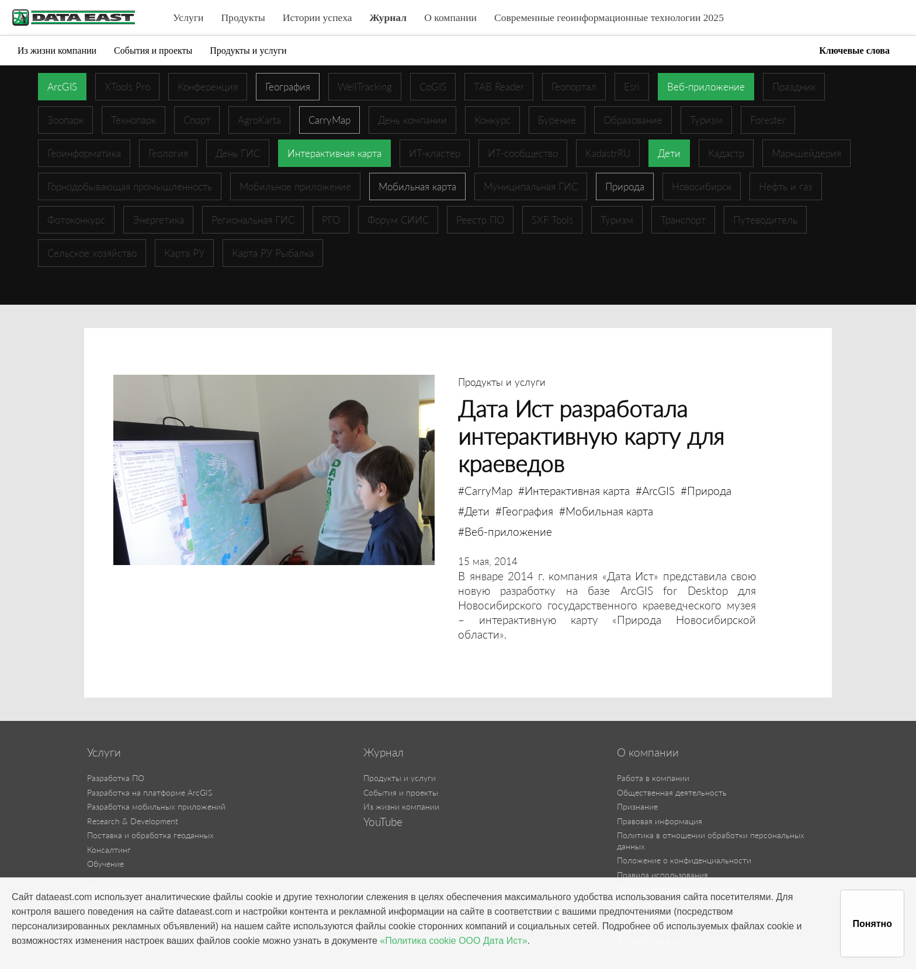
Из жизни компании (57, 50)
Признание (637, 806)
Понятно (872, 924)
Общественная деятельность (672, 792)
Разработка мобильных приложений (156, 806)
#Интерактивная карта (574, 490)
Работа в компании (653, 778)
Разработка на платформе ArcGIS (149, 792)
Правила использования (662, 875)
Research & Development (132, 821)
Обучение (105, 864)
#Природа (706, 490)
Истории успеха (317, 17)
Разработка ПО (115, 778)
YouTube (383, 821)
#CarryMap (485, 490)
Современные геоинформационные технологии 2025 (609, 17)
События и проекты (153, 50)
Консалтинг (109, 850)
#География (524, 511)
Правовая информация (659, 821)
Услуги (188, 17)
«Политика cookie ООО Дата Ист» (453, 941)
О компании (450, 17)
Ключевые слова (854, 50)
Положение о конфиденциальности (684, 860)
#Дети (474, 511)
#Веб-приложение (505, 531)
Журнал (388, 17)
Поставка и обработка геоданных (150, 835)
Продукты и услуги (248, 50)
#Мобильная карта (606, 511)
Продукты (243, 17)
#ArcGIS (655, 490)
